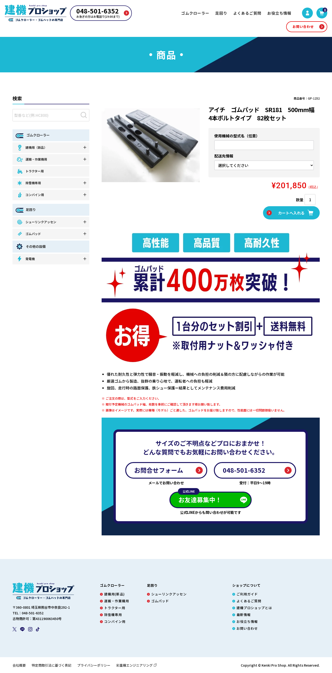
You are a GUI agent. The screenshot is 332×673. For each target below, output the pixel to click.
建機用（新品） (31, 147)
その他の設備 (31, 246)
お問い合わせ (303, 26)
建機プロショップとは (254, 607)
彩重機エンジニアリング (136, 665)
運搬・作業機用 (31, 159)
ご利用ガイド (247, 594)
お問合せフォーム (158, 470)
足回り (221, 13)
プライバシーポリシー (93, 665)
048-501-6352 (244, 470)
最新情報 (244, 614)
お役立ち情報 (279, 13)
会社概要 (19, 665)
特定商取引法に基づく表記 (51, 665)
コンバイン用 (30, 195)
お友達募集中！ (199, 498)
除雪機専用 (28, 183)
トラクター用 (30, 171)
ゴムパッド (28, 234)
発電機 (25, 259)
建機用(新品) (114, 594)
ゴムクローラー (195, 13)
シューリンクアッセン (36, 222)
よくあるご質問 (247, 13)
